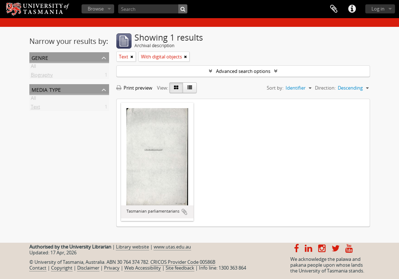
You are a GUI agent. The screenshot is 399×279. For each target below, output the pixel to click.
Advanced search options (243, 71)
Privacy (112, 267)
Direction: (325, 88)
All (33, 67)
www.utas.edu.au (172, 246)
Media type (46, 89)
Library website (132, 246)
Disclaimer (88, 267)
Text (35, 108)
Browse (96, 8)
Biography (42, 76)
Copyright (61, 267)
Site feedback (180, 267)
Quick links (352, 9)
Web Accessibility (142, 267)
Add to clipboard (184, 212)
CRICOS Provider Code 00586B (182, 262)
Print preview (134, 88)
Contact (37, 267)
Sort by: (275, 88)
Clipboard (334, 9)
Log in (378, 8)
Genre (40, 57)
